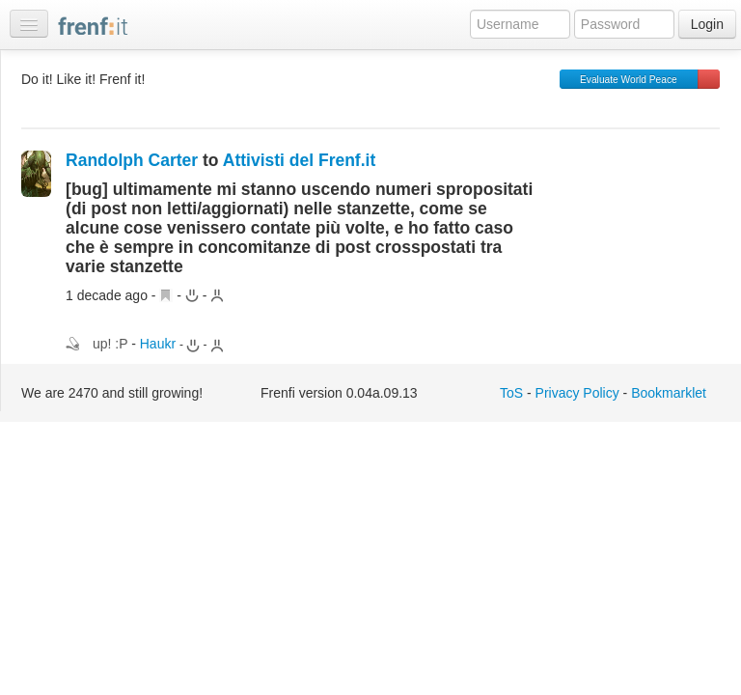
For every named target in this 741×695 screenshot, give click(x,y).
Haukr (158, 343)
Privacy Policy (577, 393)
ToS (511, 393)
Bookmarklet (668, 393)
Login (707, 24)
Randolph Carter (132, 160)
